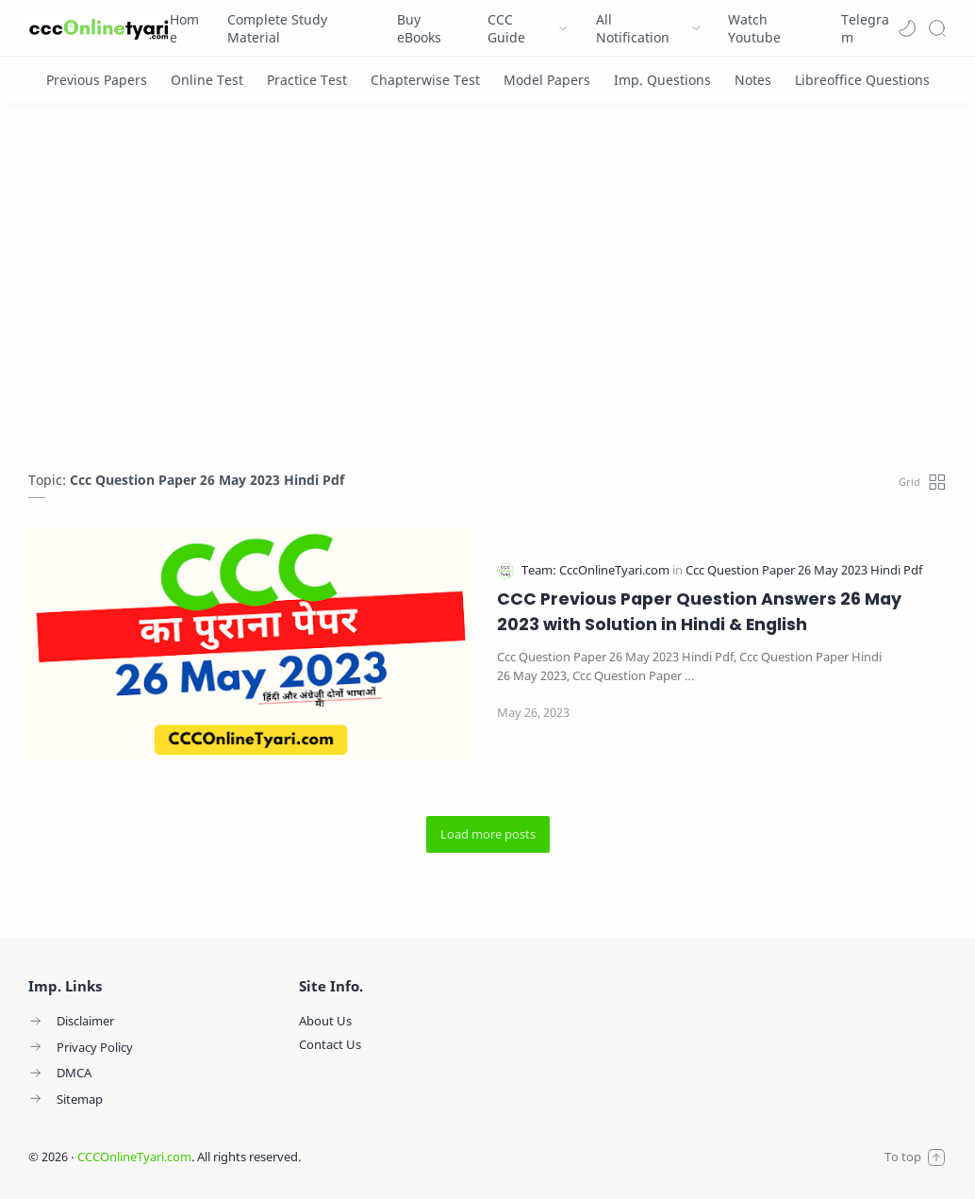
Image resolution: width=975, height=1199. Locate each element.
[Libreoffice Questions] (862, 80)
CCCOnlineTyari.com (134, 1156)
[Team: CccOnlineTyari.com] (596, 570)
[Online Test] (207, 80)
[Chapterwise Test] (425, 80)
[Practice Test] (307, 80)
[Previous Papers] (96, 80)
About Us (325, 1020)
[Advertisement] (487, 291)
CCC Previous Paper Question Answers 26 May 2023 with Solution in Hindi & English (699, 611)
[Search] (937, 28)
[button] (907, 28)
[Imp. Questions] (662, 80)
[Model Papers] (547, 80)
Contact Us (330, 1044)
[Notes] (753, 80)
